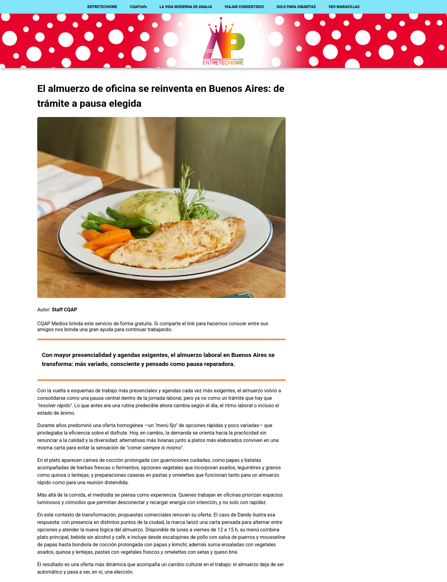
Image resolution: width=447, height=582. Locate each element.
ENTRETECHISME (102, 7)
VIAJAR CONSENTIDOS (244, 7)
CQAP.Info (138, 7)
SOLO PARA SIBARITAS (296, 7)
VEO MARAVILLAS (344, 7)
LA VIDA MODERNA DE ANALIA (186, 7)
